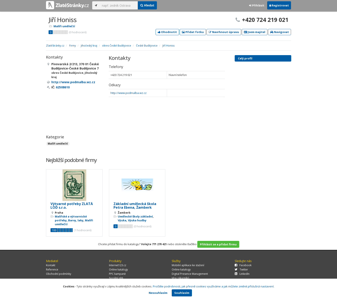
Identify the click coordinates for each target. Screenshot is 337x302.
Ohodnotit (167, 32)
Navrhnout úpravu (224, 32)
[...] (119, 5)
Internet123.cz (117, 265)
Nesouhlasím (158, 293)
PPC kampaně (117, 274)
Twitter (241, 269)
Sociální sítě (116, 278)
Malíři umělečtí (64, 26)
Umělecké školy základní (135, 216)
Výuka (122, 220)
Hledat (147, 5)
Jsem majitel (254, 32)
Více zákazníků (180, 278)
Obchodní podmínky (58, 274)
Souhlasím (181, 293)
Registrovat (279, 5)
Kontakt (50, 265)
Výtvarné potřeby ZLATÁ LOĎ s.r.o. (72, 205)
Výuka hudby (137, 220)
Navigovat (279, 32)
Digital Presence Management (190, 274)
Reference (52, 269)
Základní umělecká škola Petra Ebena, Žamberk (134, 205)
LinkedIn (242, 274)
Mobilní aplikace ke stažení (188, 265)
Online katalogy (118, 269)
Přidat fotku (193, 32)
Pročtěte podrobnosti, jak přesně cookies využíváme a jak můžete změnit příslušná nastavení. (213, 286)
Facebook (243, 265)
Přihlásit (256, 5)
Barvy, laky (75, 220)
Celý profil (245, 58)
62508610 (63, 87)
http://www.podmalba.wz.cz (128, 93)
